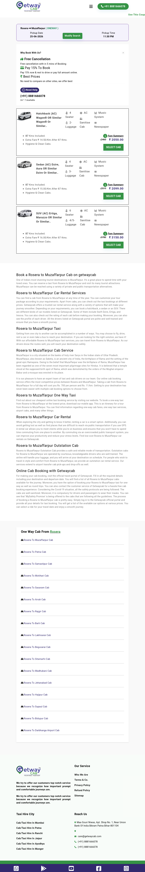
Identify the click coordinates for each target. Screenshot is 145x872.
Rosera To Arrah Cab (35, 597)
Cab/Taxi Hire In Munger (30, 846)
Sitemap (79, 793)
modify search (72, 36)
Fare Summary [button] (114, 135)
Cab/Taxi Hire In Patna (29, 826)
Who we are (81, 772)
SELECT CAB (113, 146)
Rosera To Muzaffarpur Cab (38, 538)
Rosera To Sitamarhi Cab (37, 657)
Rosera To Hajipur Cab (36, 692)
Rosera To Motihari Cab (36, 573)
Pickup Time (108, 33)
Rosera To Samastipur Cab (38, 562)
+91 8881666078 (113, 6)
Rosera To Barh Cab (34, 621)
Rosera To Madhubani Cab (38, 669)
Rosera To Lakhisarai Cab (37, 633)
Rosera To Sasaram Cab (36, 585)
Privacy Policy (82, 783)
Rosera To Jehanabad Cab (38, 681)
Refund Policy (82, 788)
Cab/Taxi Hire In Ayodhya (30, 841)
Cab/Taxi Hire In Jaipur (29, 836)
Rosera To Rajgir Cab (35, 609)
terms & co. (81, 778)
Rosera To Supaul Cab (35, 704)
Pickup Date (36, 33)
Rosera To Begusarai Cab (37, 645)
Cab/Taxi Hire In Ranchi (29, 831)
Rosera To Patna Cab (35, 550)
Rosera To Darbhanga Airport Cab (42, 728)
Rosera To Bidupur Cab (36, 716)
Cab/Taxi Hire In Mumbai (30, 820)
